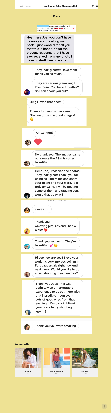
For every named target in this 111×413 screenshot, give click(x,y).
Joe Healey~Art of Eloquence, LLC (60, 6)
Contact (28, 6)
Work (21, 6)
